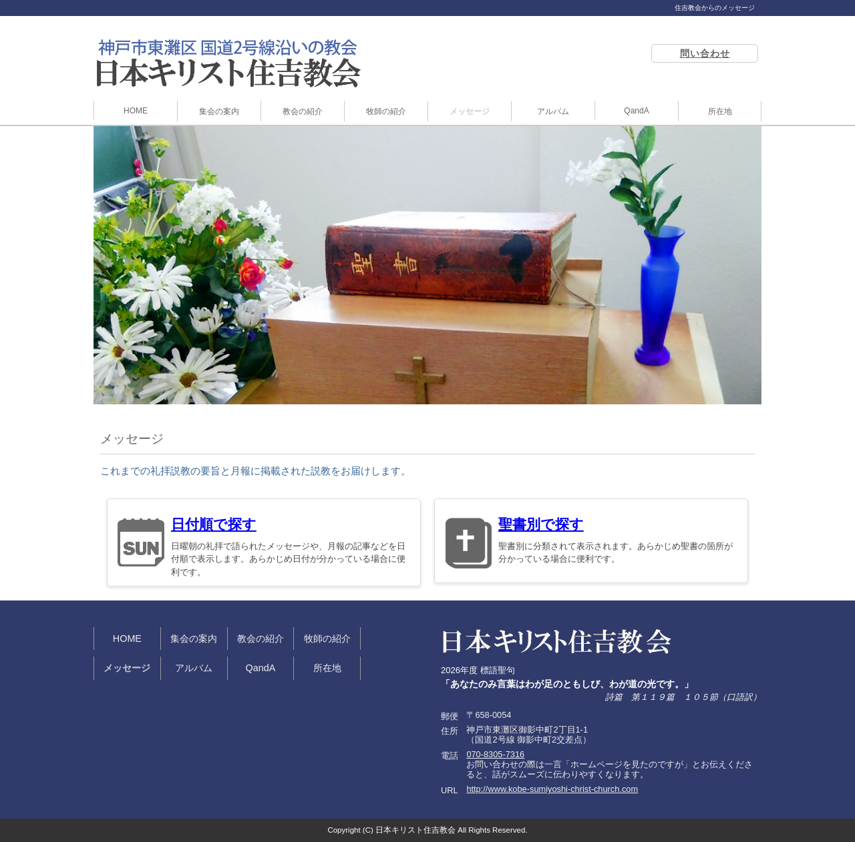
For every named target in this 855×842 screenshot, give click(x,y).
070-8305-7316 (495, 754)
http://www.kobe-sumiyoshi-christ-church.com (552, 789)
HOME (136, 110)
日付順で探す (213, 524)
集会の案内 (219, 111)
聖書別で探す (541, 524)
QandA (636, 110)
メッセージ (470, 111)
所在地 (720, 111)
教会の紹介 (303, 111)
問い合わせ (705, 53)
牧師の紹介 (386, 111)
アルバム (553, 111)
